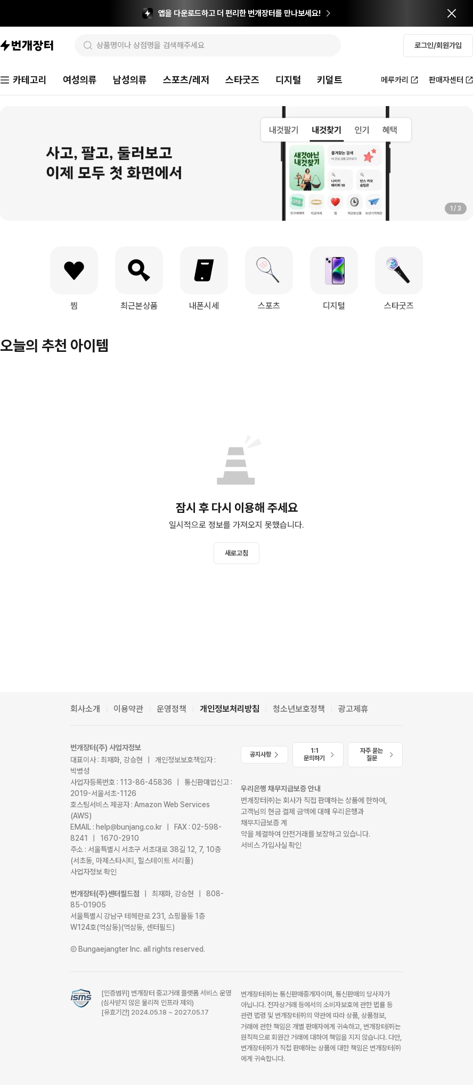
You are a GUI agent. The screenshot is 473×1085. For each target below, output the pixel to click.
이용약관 (128, 709)
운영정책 (171, 709)
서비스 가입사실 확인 (271, 845)
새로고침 (236, 553)
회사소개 (85, 709)
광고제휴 (353, 709)
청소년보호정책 (299, 709)
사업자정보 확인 (93, 871)
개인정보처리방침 (229, 709)
